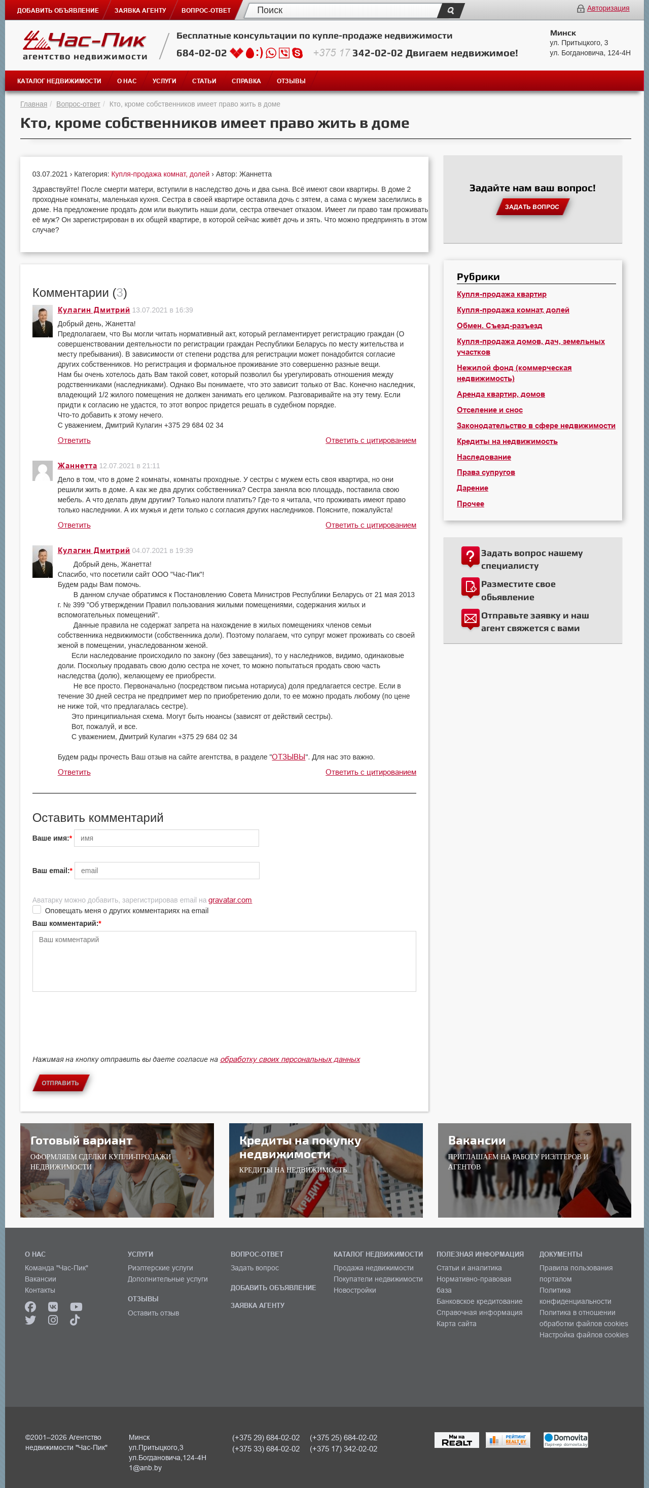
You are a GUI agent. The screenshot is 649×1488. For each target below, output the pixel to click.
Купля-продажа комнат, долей (161, 174)
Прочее (470, 503)
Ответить (74, 440)
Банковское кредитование (480, 1301)
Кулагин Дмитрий (94, 310)
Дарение (472, 488)
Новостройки (355, 1290)
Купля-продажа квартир (502, 294)
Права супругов (486, 472)
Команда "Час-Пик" (56, 1268)
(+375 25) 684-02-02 (343, 1437)
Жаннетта (77, 465)
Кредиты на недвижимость (507, 441)
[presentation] (109, 1032)
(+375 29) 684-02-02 (266, 1437)
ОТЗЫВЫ (288, 756)
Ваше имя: (50, 838)
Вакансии (40, 1279)
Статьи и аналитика (469, 1268)
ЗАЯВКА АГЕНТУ (257, 1305)
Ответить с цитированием (371, 440)
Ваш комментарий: (65, 923)
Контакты (40, 1290)
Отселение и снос (490, 409)
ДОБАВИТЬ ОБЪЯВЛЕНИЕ (273, 1288)
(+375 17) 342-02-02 (343, 1448)
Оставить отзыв (153, 1313)
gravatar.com (230, 899)
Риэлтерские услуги (160, 1268)
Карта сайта (457, 1324)
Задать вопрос (255, 1268)
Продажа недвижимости (374, 1268)
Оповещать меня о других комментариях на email (127, 911)
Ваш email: (51, 871)
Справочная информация (480, 1312)
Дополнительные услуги (168, 1279)
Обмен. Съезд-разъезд (500, 325)
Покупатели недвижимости (378, 1279)
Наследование (484, 457)
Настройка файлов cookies (584, 1335)
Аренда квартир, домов (501, 394)
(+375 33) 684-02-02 (266, 1448)
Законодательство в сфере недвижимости (536, 425)
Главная (33, 104)
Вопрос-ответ (78, 104)
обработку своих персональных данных (290, 1059)
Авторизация (608, 8)
